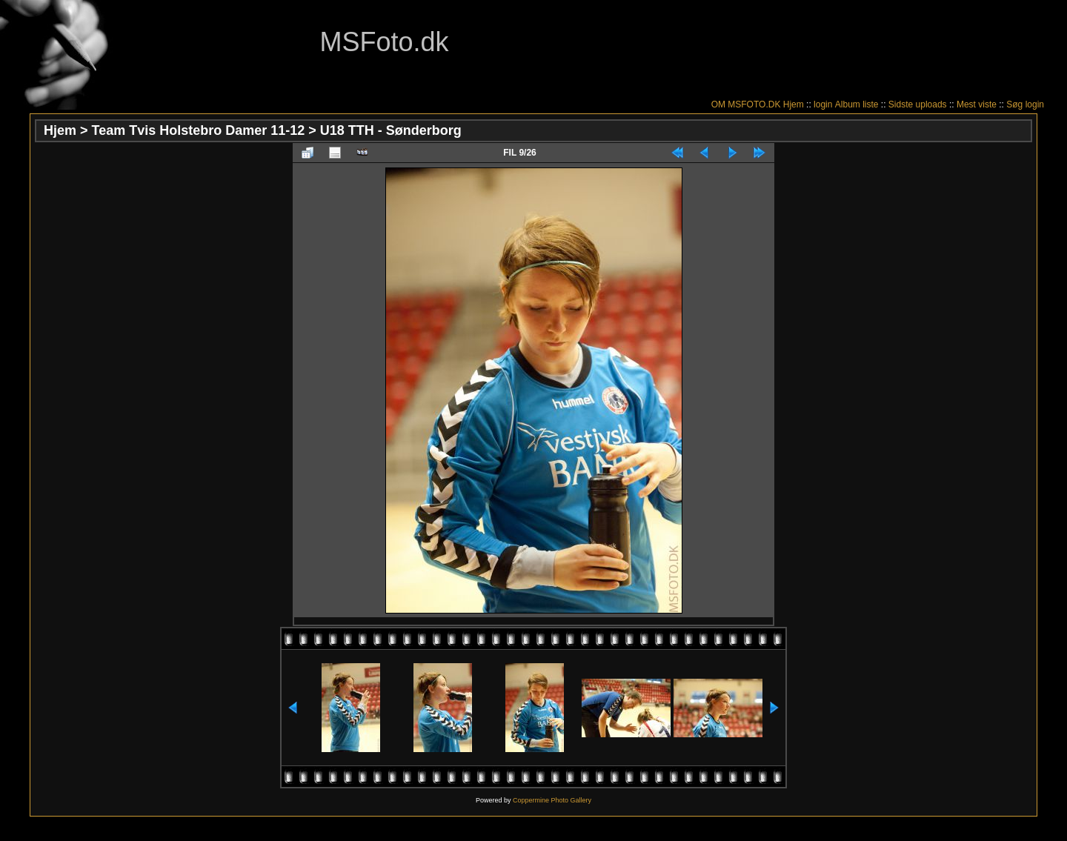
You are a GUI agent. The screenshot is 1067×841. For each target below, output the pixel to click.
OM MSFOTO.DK (746, 104)
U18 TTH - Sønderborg (391, 130)
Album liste (857, 104)
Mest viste (977, 104)
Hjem (793, 104)
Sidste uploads (917, 104)
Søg (1014, 104)
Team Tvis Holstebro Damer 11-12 (198, 130)
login (823, 104)
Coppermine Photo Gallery (552, 800)
